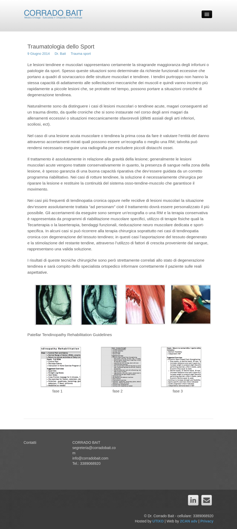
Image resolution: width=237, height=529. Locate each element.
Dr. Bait (60, 54)
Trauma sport (81, 54)
